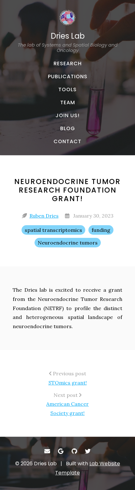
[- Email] (47, 451)
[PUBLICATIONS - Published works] (67, 77)
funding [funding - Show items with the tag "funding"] (101, 230)
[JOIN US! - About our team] (67, 115)
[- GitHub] (74, 451)
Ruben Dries (44, 216)
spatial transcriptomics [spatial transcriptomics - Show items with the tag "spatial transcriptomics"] (53, 230)
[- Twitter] (88, 451)
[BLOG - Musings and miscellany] (67, 128)
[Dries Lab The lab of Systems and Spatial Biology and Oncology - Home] (67, 31)
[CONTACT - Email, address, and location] (67, 141)
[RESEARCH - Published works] (67, 64)
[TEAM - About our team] (67, 103)
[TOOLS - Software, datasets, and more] (67, 90)
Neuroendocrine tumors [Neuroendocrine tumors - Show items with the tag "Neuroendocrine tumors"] (68, 242)
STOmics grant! (67, 382)
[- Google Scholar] (61, 451)
